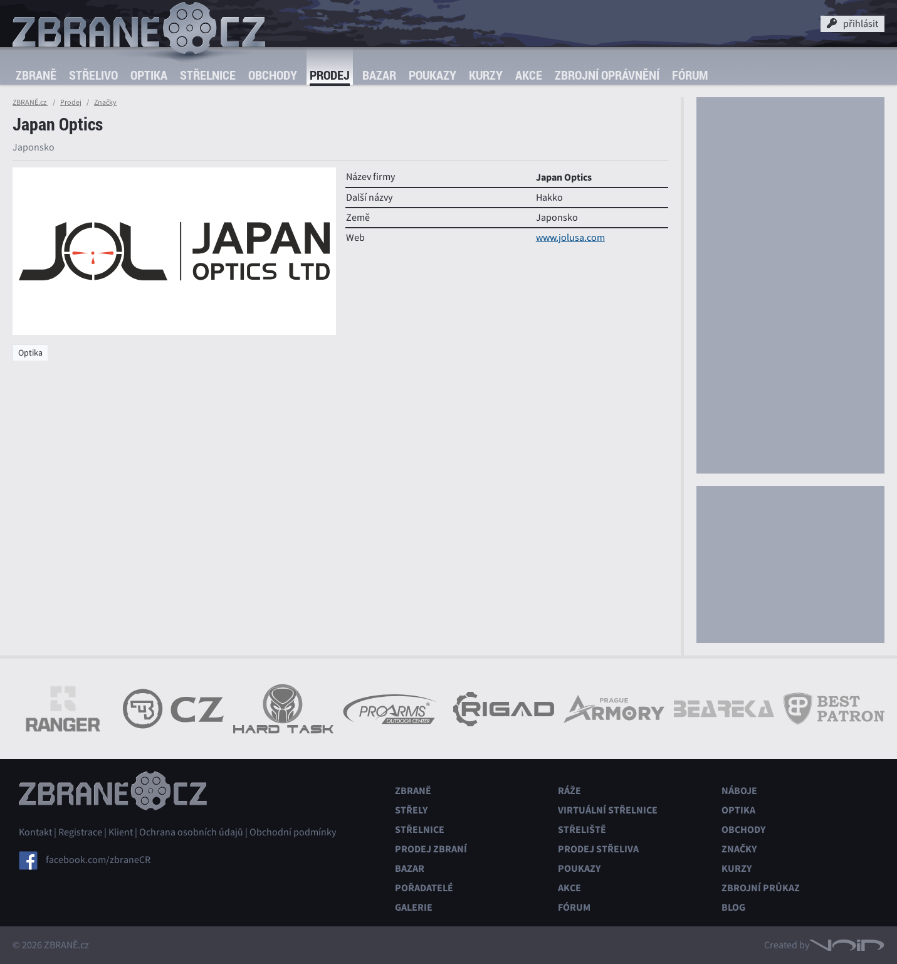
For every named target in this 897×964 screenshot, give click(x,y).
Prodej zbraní (431, 848)
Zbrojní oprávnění (607, 74)
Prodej (330, 74)
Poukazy (432, 74)
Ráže (569, 790)
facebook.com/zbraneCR (98, 860)
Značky (105, 102)
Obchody (272, 74)
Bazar (379, 74)
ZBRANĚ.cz (30, 102)
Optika (148, 74)
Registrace (80, 832)
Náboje (739, 790)
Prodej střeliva (598, 848)
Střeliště (582, 829)
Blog (733, 907)
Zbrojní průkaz (760, 887)
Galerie (414, 907)
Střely (411, 810)
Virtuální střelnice (608, 810)
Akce (528, 74)
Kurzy (486, 74)
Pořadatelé (424, 887)
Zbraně (36, 74)
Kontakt (35, 832)
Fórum (690, 74)
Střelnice (208, 74)
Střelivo (93, 74)
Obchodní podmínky (292, 832)
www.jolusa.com (570, 237)
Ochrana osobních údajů (191, 832)
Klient (120, 832)
